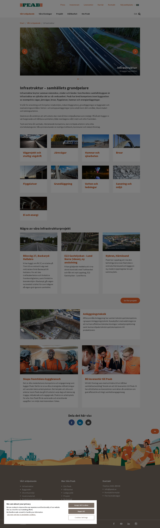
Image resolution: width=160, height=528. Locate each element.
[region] (50, 512)
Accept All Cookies (81, 505)
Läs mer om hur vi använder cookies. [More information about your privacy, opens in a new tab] (21, 515)
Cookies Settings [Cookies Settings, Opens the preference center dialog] (81, 517)
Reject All (81, 511)
